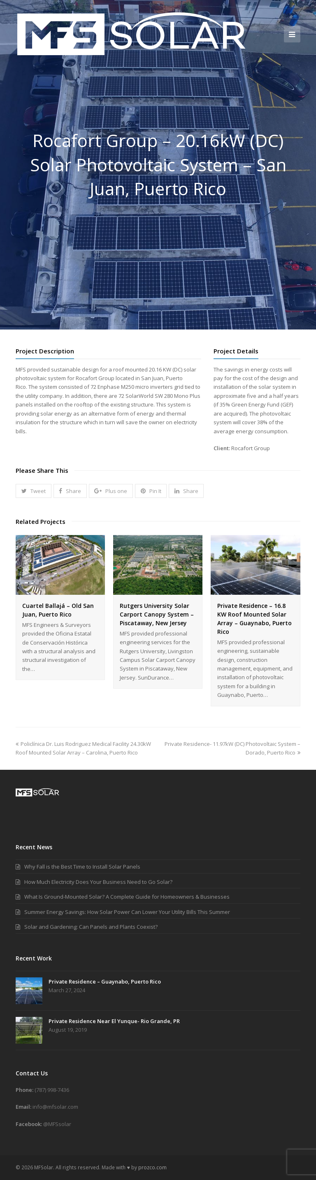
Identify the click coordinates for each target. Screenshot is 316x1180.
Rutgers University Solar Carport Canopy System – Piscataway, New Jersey (157, 614)
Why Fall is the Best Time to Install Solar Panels (82, 866)
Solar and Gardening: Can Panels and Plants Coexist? (91, 926)
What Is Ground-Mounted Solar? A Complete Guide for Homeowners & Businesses (127, 896)
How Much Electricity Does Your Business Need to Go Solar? (98, 882)
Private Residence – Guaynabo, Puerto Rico (105, 981)
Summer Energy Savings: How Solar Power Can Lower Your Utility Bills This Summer (127, 912)
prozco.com (152, 1167)
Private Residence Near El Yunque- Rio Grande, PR (114, 1021)
